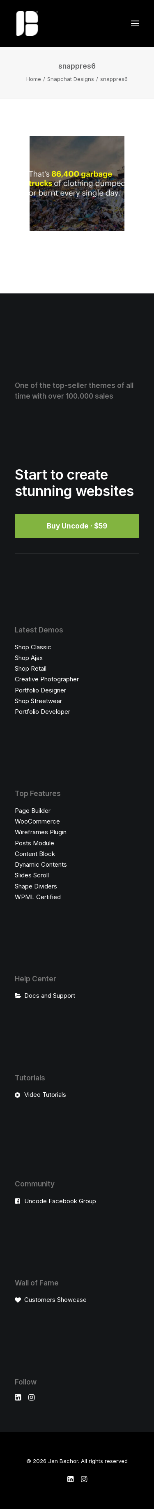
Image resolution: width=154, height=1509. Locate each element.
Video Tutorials (45, 1094)
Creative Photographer (47, 679)
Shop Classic (33, 647)
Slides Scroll (32, 875)
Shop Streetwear (38, 701)
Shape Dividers (36, 886)
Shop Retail (30, 668)
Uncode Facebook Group (60, 1201)
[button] (135, 23)
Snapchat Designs (70, 79)
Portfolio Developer (42, 711)
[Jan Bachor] (27, 23)
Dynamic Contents (41, 864)
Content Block (35, 854)
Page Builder (33, 810)
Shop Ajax (29, 658)
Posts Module (34, 843)
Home (33, 79)
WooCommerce (37, 821)
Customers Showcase (55, 1300)
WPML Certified (38, 897)
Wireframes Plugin (41, 832)
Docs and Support (49, 995)
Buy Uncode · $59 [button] (77, 526)
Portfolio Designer (40, 690)
